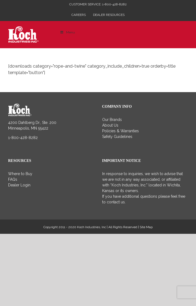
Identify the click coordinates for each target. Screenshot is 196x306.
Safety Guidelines (117, 136)
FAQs (12, 179)
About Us (110, 125)
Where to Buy (20, 174)
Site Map (146, 227)
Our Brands (112, 119)
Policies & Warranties (120, 131)
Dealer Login (19, 185)
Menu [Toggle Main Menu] (67, 32)
